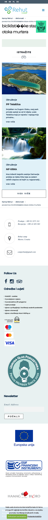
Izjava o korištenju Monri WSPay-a (17, 313)
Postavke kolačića (34, 516)
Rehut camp (22, 237)
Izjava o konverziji (11, 310)
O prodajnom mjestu (12, 299)
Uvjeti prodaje (10, 305)
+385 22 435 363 (33, 224)
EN (10, 2)
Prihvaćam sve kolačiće (17, 516)
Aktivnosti (19, 18)
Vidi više (10, 122)
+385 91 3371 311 (32, 221)
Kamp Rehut (7, 18)
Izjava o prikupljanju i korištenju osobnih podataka (23, 308)
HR (6, 2)
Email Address (11, 404)
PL (14, 2)
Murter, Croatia (24, 239)
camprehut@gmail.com (27, 252)
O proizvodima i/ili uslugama (15, 302)
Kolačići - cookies (11, 296)
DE (17, 2)
